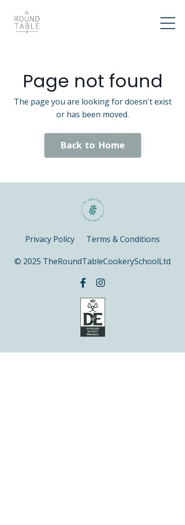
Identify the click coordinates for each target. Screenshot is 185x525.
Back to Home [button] (92, 145)
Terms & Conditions (123, 239)
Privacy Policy (49, 239)
